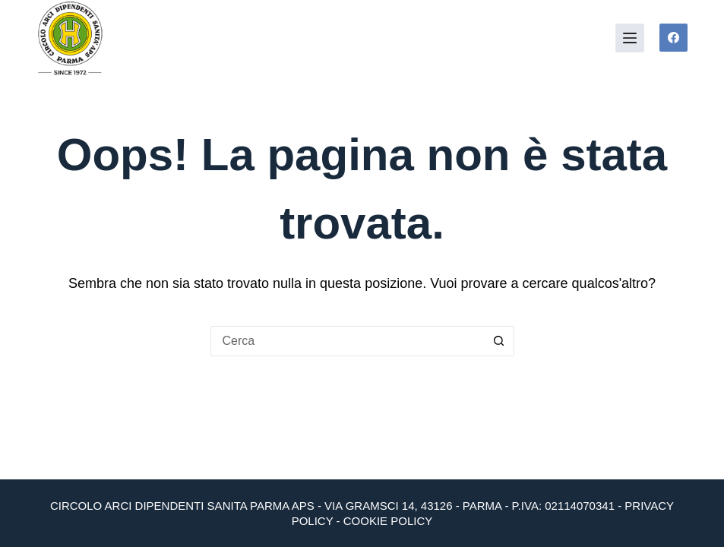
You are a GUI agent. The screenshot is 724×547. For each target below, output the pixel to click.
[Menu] (629, 38)
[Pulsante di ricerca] (499, 341)
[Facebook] (673, 38)
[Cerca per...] (347, 341)
